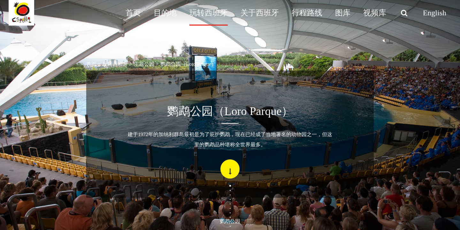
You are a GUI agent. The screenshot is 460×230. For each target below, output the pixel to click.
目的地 (165, 13)
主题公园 (144, 64)
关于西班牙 (260, 13)
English (434, 13)
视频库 (374, 13)
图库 (342, 13)
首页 (133, 13)
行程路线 (307, 13)
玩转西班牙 (208, 13)
